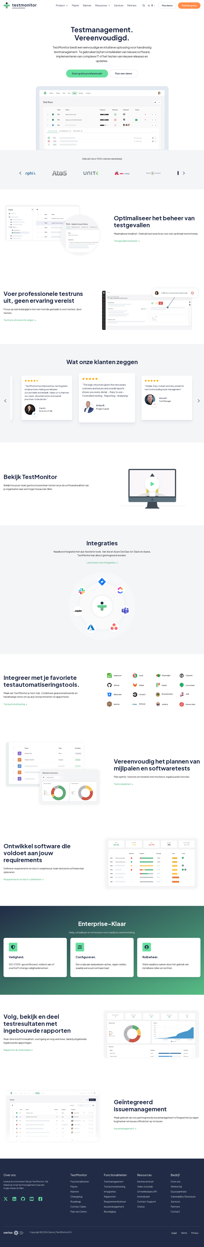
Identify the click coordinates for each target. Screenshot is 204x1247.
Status (141, 1206)
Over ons (176, 1181)
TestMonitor (78, 1175)
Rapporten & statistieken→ (18, 1049)
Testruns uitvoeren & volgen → (20, 320)
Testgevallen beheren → (127, 240)
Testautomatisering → (15, 704)
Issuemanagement (114, 1206)
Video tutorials (145, 1186)
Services (118, 5)
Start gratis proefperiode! (87, 73)
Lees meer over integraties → (102, 562)
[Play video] (152, 484)
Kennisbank (143, 1196)
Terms (184, 1233)
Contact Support (146, 1201)
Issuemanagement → (125, 1128)
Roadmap (75, 1201)
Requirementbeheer (115, 1201)
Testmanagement (113, 1181)
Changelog (76, 1196)
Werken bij (176, 1186)
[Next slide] (184, 173)
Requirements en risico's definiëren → (23, 879)
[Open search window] (143, 5)
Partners (131, 5)
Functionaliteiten (79, 1181)
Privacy (195, 1233)
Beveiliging (110, 1211)
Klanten (87, 5)
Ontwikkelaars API (147, 1191)
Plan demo (167, 5)
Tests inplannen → (123, 784)
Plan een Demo (78, 1211)
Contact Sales (78, 1206)
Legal (174, 1233)
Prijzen (75, 5)
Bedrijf (175, 1175)
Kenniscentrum (145, 1181)
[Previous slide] (20, 173)
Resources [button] (101, 5)
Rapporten (110, 1196)
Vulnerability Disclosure (183, 1196)
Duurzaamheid (178, 1191)
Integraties (110, 1191)
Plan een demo (123, 73)
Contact (175, 1211)
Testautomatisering (114, 1186)
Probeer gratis (189, 5)
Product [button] (60, 5)
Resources (144, 1175)
